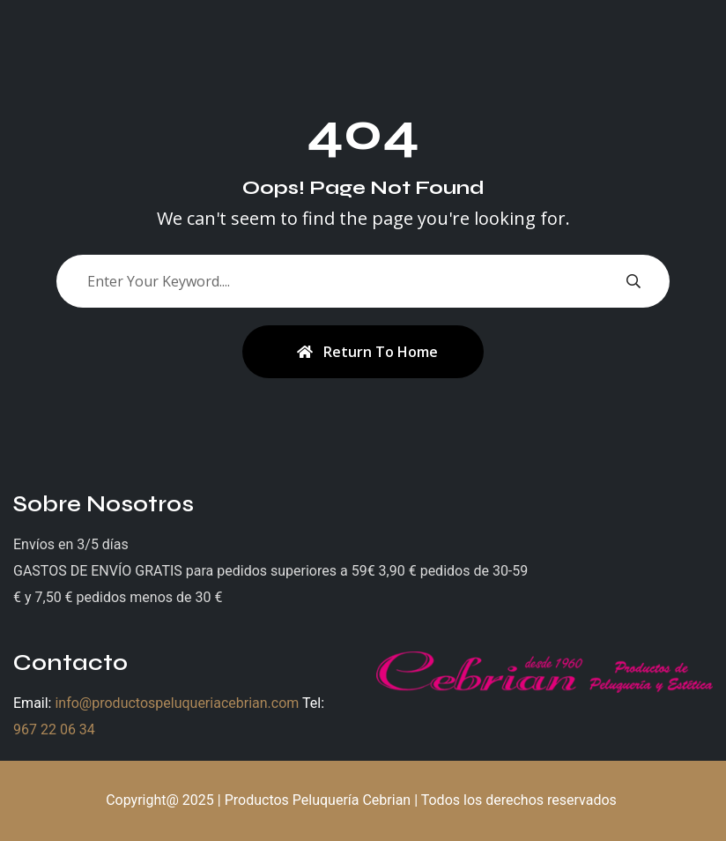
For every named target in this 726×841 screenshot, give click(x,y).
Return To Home (367, 351)
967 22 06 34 (54, 729)
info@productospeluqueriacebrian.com (177, 703)
